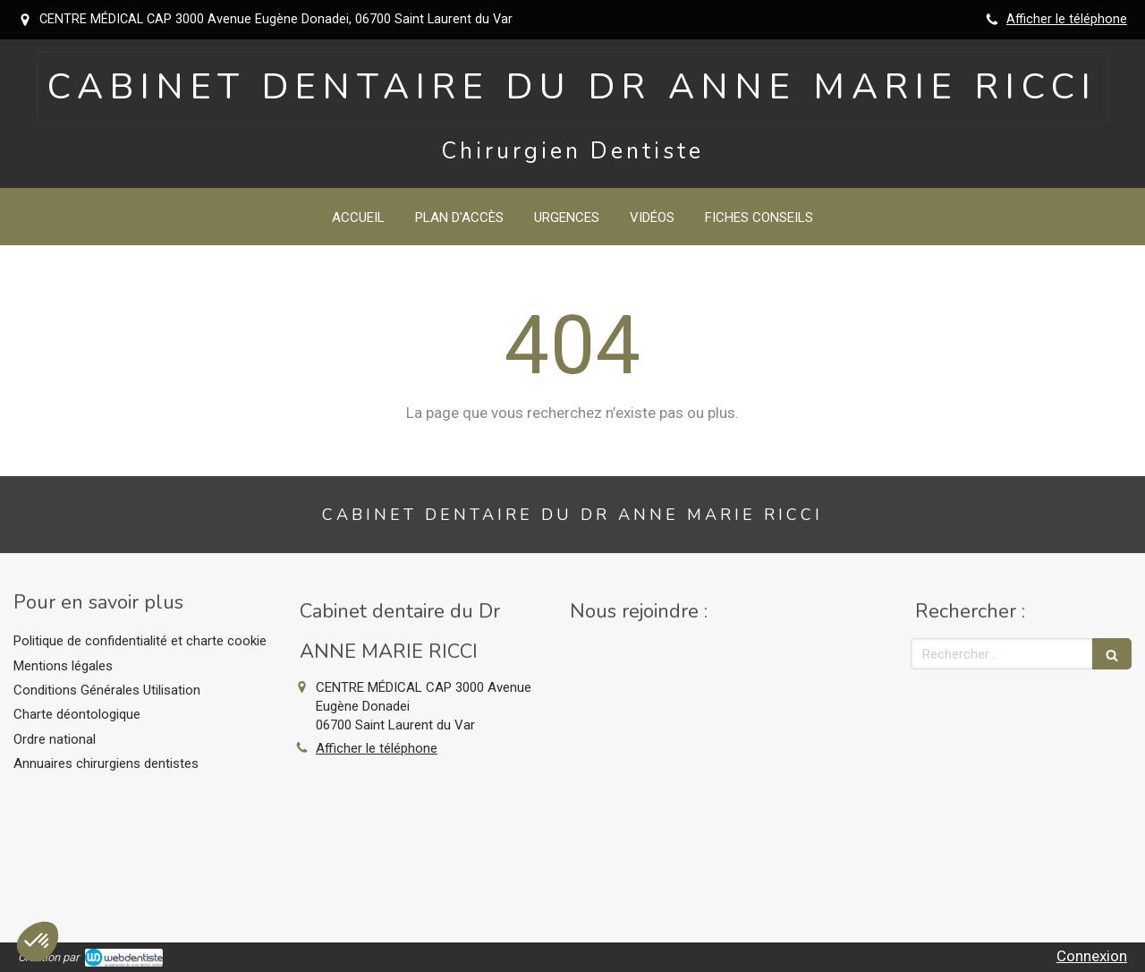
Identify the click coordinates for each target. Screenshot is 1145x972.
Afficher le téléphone (1066, 19)
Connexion (1091, 956)
